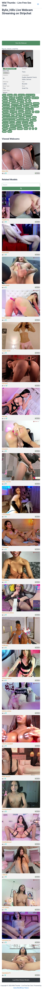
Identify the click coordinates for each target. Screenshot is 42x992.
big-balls (12, 98)
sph (32, 126)
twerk (4, 131)
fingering (5, 112)
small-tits (6, 126)
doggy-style (34, 106)
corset (22, 103)
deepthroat (6, 106)
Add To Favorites (10, 68)
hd (33, 112)
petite (34, 117)
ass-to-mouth (30, 95)
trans (4, 95)
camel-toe (20, 100)
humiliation (6, 114)
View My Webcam (21, 43)
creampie (29, 103)
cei (30, 100)
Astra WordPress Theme (21, 988)
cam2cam (12, 100)
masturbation (27, 114)
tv (35, 129)
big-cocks (19, 98)
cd (26, 100)
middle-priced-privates (10, 117)
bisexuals (27, 98)
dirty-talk (26, 106)
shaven (18, 123)
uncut (9, 131)
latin (12, 114)
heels (37, 112)
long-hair (19, 114)
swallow (19, 129)
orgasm (28, 117)
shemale (25, 123)
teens (26, 129)
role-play (33, 120)
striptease (12, 129)
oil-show (21, 117)
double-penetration (9, 109)
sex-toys (5, 123)
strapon (5, 129)
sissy (31, 123)
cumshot (36, 103)
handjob (27, 112)
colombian (15, 103)
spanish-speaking (16, 126)
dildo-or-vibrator (16, 106)
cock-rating (6, 103)
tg (30, 129)
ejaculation (19, 109)
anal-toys (21, 95)
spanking (26, 126)
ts (33, 129)
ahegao (10, 95)
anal (15, 95)
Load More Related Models (21, 980)
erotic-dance (29, 109)
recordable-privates (9, 120)
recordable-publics (23, 120)
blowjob (5, 100)
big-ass (5, 98)
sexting (12, 123)
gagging (21, 112)
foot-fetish (13, 112)
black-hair (35, 98)
